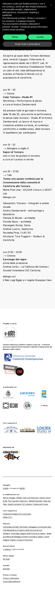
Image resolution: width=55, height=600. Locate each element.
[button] (51, 554)
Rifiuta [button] (15, 587)
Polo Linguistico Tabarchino (18, 501)
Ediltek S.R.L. (7, 517)
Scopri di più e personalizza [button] (27, 594)
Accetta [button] (40, 587)
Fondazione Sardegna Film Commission (17, 514)
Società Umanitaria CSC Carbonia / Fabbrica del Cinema (28, 504)
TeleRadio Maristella (35, 501)
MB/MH (22, 488)
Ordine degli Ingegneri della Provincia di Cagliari (28, 533)
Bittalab (19, 498)
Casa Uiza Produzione (31, 498)
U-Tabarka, (7, 549)
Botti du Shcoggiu (9, 498)
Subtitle (5, 488)
